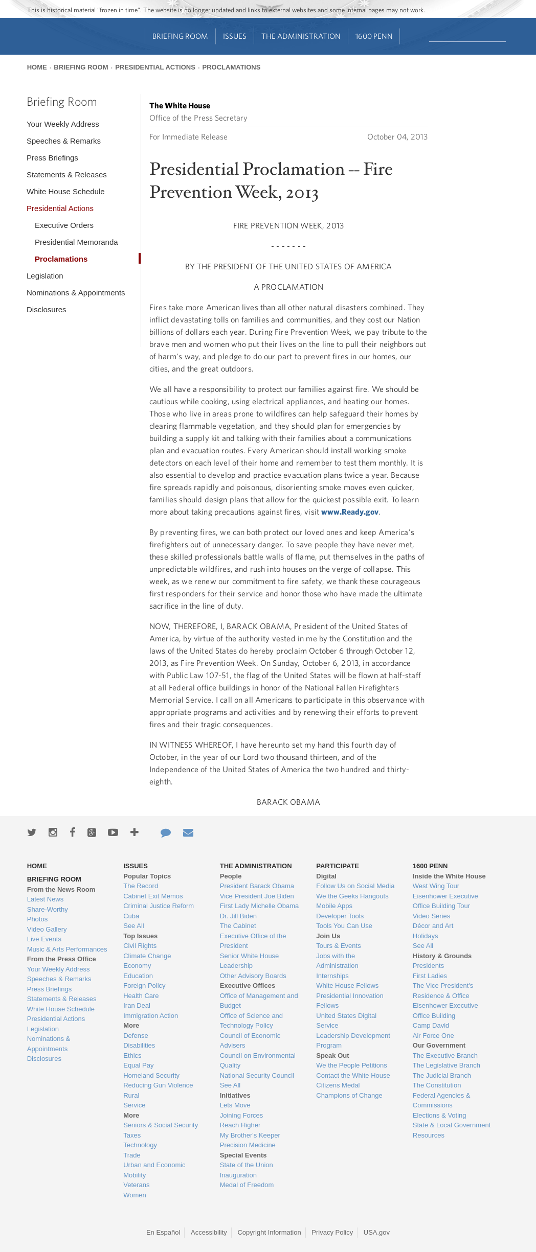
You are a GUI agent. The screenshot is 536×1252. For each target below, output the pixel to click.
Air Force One (433, 1035)
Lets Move (235, 1105)
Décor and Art (433, 926)
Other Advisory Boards (253, 976)
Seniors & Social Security (160, 1125)
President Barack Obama (257, 886)
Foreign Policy (144, 985)
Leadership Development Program (353, 1041)
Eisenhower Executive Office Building (445, 1010)
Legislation (45, 275)
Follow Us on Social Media (355, 886)
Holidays (425, 936)
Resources (428, 1135)
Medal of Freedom (247, 1185)
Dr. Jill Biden (238, 916)
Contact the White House (353, 1075)
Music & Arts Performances (67, 949)
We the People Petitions (351, 1065)
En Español (163, 1232)
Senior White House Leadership (249, 961)
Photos (37, 919)
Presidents (428, 965)
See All (133, 926)
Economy (137, 965)
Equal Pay (138, 1065)
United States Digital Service (346, 1021)
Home (37, 67)
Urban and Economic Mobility (154, 1170)
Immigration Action (150, 1015)
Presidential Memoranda (76, 242)
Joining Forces (241, 1115)
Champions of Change (349, 1095)
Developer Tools (340, 916)
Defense (135, 1035)
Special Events (243, 1155)
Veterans (136, 1185)
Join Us (328, 936)
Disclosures (46, 309)
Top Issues (140, 936)
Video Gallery (47, 929)
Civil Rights (140, 945)
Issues (235, 36)
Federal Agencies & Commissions (442, 1100)
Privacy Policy (332, 1232)
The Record (140, 886)
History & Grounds (442, 956)
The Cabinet (238, 926)
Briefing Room (180, 36)
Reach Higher (240, 1125)
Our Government (439, 1045)
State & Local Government (451, 1125)
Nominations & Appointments (76, 292)
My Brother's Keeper (250, 1135)
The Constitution (437, 1085)
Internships (332, 976)
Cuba (131, 916)
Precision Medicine (248, 1145)
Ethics (132, 1055)
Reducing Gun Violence (158, 1085)
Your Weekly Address (63, 124)
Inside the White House (449, 876)
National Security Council (257, 1075)
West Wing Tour (436, 886)
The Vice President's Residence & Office (443, 991)
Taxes (132, 1135)
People (231, 876)
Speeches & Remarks (64, 140)
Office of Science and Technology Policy (251, 1021)
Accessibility (209, 1232)
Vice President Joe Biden (257, 896)
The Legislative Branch (446, 1065)
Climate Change (147, 956)
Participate (337, 866)
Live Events (44, 939)
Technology (140, 1145)
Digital (326, 876)
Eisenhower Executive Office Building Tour (445, 901)
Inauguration (238, 1175)
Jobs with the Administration (337, 961)
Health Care (141, 996)
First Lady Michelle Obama (259, 906)
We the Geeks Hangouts (352, 896)
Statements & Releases (67, 174)
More (131, 1025)
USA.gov (377, 1232)
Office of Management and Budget (259, 1001)
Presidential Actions (155, 67)
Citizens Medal (338, 1085)
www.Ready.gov (349, 511)
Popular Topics (147, 876)
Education (138, 976)
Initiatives (235, 1095)
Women (134, 1195)
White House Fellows (347, 985)
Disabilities (139, 1045)
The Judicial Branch (442, 1075)
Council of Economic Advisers (250, 1041)
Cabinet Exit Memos (153, 896)
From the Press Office (61, 959)
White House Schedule (66, 191)
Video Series (431, 916)
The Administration (301, 36)
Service (134, 1105)
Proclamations (232, 67)
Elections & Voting (439, 1115)
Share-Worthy (47, 909)
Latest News (45, 899)
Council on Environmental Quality (258, 1061)
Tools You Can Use (344, 926)
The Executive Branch (445, 1055)
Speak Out (332, 1055)
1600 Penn (374, 36)
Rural (131, 1095)
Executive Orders (64, 225)
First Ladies (430, 976)
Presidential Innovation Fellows (350, 1001)
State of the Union (246, 1165)
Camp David (431, 1025)
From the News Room (61, 889)
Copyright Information (269, 1232)
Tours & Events (338, 945)
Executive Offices (247, 985)
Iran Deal (136, 1005)
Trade (131, 1155)
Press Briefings (52, 157)
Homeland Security (151, 1075)
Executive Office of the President (253, 941)
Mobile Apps (334, 906)
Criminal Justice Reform (158, 906)
